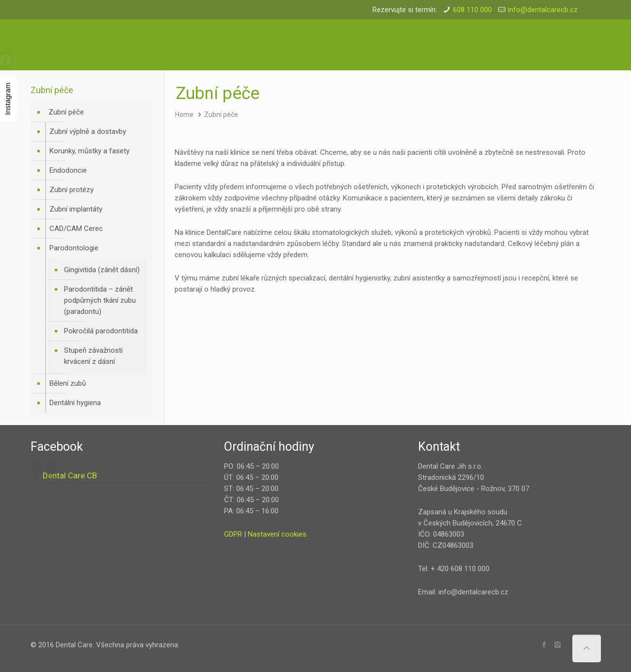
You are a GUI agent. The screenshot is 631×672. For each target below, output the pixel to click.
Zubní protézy (71, 189)
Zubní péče (221, 114)
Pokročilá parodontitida (101, 331)
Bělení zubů (67, 383)
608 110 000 (472, 9)
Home (184, 114)
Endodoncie (68, 170)
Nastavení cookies (277, 534)
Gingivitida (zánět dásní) (102, 269)
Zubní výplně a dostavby (87, 131)
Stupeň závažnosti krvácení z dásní (93, 356)
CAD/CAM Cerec (76, 228)
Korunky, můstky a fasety (89, 151)
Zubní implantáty (75, 209)
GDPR (233, 534)
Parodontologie (73, 248)
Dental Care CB (70, 475)
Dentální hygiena (75, 402)
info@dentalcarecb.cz (543, 9)
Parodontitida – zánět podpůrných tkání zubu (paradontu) (100, 300)
